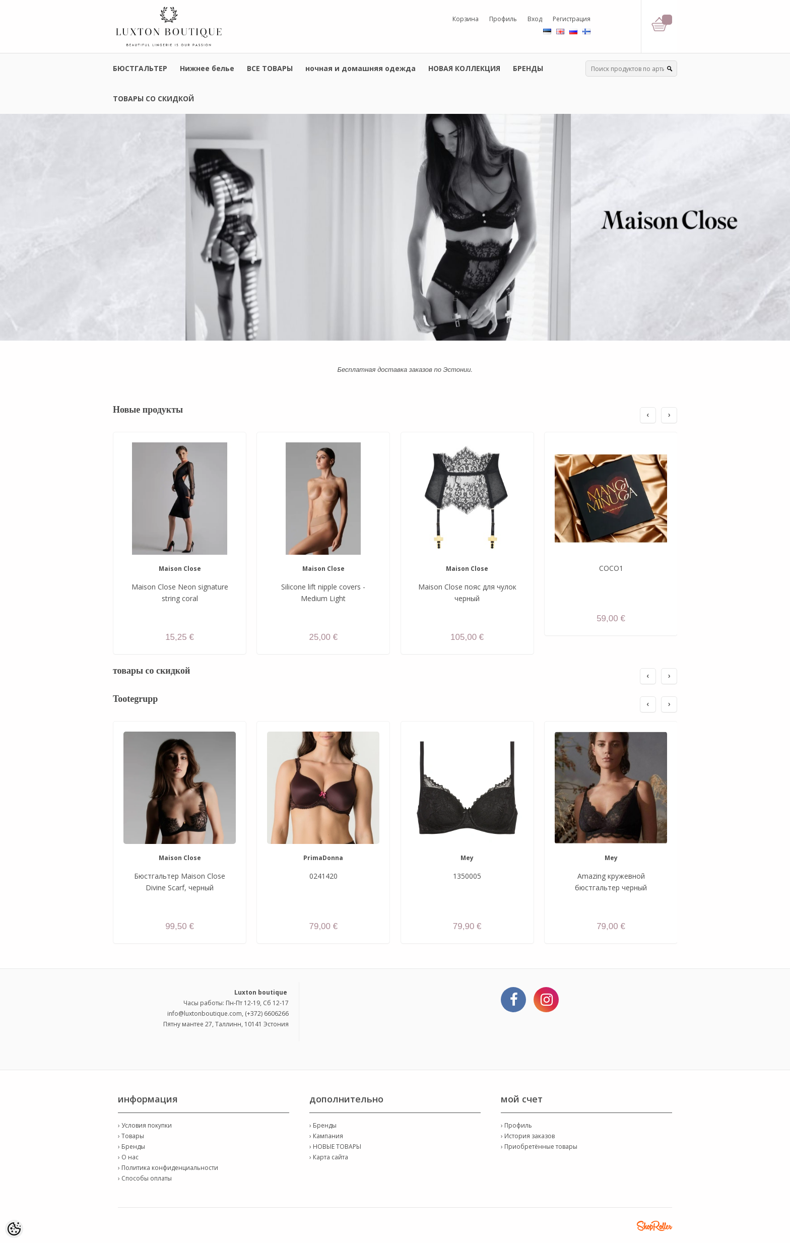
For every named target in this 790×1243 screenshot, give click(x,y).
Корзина (465, 19)
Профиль (503, 19)
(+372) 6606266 (267, 1013)
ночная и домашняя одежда (360, 68)
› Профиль (516, 1125)
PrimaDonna (323, 858)
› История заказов (528, 1136)
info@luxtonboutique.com (204, 1013)
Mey (467, 858)
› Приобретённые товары (539, 1146)
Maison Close (180, 568)
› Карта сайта (328, 1157)
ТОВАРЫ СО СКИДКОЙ (153, 98)
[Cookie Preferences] (14, 1229)
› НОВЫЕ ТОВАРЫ (335, 1146)
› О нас (128, 1157)
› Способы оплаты (145, 1178)
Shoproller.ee (654, 1226)
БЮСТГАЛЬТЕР (140, 68)
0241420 (323, 876)
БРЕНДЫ (528, 68)
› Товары (131, 1136)
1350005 (467, 876)
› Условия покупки (145, 1125)
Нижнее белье (207, 68)
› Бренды (131, 1146)
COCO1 (611, 568)
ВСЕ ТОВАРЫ (270, 68)
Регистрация (571, 19)
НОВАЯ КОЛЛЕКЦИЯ (464, 68)
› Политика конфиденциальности (168, 1167)
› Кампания (326, 1136)
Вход (535, 19)
